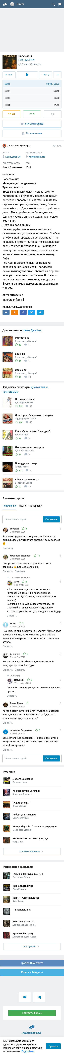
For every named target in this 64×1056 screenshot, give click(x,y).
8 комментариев (32, 123)
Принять (53, 1046)
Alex (16, 581)
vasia (13, 623)
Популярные (9, 505)
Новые (22, 505)
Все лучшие (31, 946)
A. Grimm (15, 654)
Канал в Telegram (32, 972)
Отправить (51, 519)
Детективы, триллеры (16, 146)
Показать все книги (31, 851)
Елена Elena (16, 703)
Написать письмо (32, 1013)
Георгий (14, 528)
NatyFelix (19, 680)
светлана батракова (21, 730)
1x (57, 74)
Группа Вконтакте (32, 963)
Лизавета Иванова (20, 555)
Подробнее (28, 1051)
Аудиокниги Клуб (32, 1025)
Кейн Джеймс (26, 59)
